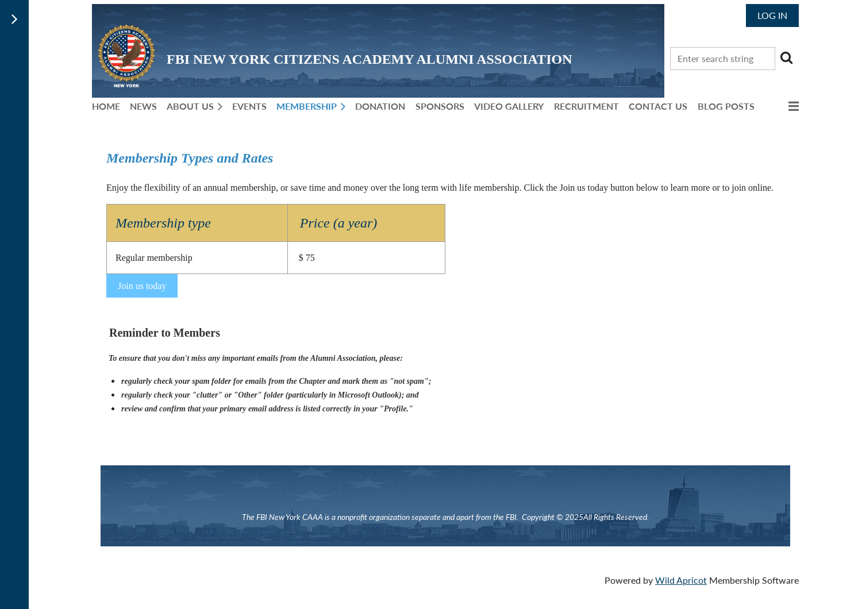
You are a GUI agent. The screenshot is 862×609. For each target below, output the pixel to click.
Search (786, 57)
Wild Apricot (681, 580)
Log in (772, 15)
